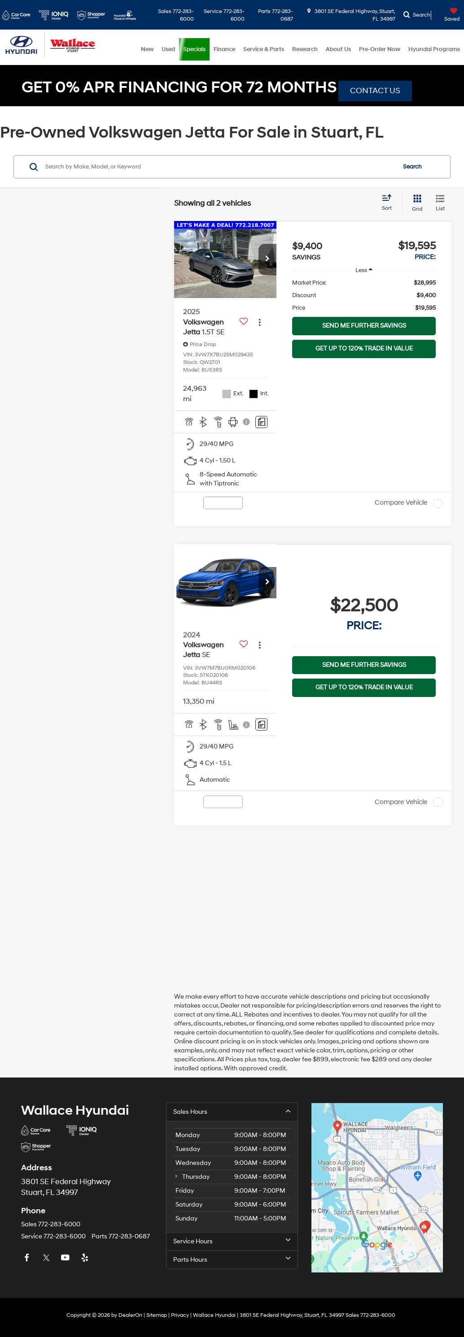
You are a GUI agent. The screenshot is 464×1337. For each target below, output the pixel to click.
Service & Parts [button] (263, 49)
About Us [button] (338, 49)
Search (412, 166)
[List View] (440, 203)
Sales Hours (231, 1112)
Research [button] (305, 49)
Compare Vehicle (401, 503)
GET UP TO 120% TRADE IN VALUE (364, 348)
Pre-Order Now (379, 49)
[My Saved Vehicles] (446, 15)
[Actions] (259, 322)
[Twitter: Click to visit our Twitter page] (47, 1258)
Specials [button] (194, 49)
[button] (267, 259)
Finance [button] (224, 49)
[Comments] (261, 422)
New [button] (147, 49)
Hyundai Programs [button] (434, 49)
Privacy (180, 1315)
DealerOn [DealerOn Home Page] (130, 1315)
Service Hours (231, 1241)
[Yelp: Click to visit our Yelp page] (86, 1258)
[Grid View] (415, 203)
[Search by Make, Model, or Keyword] (219, 166)
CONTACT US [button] (375, 91)
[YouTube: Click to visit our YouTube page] (66, 1258)
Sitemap (156, 1315)
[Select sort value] (389, 203)
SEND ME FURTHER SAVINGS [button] (364, 325)
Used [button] (168, 49)
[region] (364, 295)
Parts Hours (231, 1259)
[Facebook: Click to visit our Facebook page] (28, 1258)
